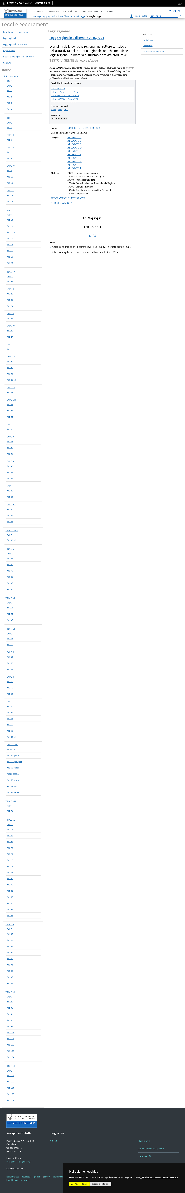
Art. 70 (10, 810)
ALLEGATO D (74, 147)
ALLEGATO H (74, 161)
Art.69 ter (11, 749)
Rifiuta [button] (84, 1184)
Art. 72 (10, 835)
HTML (53, 109)
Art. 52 (10, 583)
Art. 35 (10, 416)
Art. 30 (10, 367)
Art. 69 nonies (13, 786)
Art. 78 (10, 872)
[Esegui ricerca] (181, 15)
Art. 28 (10, 349)
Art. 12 (10, 195)
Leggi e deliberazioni (86, 11)
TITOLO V (10, 549)
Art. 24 (10, 306)
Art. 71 (10, 829)
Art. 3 (9, 102)
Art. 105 (10, 1075)
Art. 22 (10, 293)
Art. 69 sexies (13, 767)
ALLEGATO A (74, 137)
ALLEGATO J (74, 168)
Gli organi (53, 11)
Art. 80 (10, 884)
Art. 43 (10, 490)
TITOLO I (9, 81)
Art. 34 (10, 410)
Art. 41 (10, 472)
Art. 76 (10, 860)
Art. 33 (10, 404)
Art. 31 (10, 373)
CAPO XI (10, 461)
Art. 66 (10, 712)
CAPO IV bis (12, 744)
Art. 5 (9, 127)
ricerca (60, 16)
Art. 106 (10, 1081)
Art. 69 (10, 730)
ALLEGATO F (74, 154)
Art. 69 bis (11, 737)
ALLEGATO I (74, 165)
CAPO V (10, 190)
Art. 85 (10, 915)
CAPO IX (10, 424)
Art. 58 (10, 644)
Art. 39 (10, 453)
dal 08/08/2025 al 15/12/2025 (65, 95)
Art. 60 (10, 663)
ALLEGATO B (74, 141)
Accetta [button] (74, 1184)
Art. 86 (10, 934)
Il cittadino (107, 11)
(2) (94, 236)
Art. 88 (10, 946)
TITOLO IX (10, 819)
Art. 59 (10, 656)
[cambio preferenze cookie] (18, 1180)
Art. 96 (10, 1007)
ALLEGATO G (74, 158)
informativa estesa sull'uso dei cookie (161, 1177)
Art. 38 (10, 447)
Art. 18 (10, 250)
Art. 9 (9, 170)
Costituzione (148, 46)
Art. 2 (9, 96)
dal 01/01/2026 (58, 88)
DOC (66, 109)
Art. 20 (10, 263)
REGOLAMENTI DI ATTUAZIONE (68, 198)
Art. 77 (10, 866)
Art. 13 (10, 201)
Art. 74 (10, 847)
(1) (90, 236)
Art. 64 (10, 693)
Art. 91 (10, 964)
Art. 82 (10, 897)
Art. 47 (10, 521)
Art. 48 (10, 558)
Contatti (7, 62)
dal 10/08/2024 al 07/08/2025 (65, 99)
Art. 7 (9, 152)
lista (67, 16)
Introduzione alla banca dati (15, 32)
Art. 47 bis (11, 540)
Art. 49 (10, 564)
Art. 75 (10, 853)
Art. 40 (10, 466)
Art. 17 (10, 244)
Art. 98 (10, 1020)
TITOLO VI (10, 598)
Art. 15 (10, 226)
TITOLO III (10, 210)
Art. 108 (10, 1094)
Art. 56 (10, 620)
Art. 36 (10, 429)
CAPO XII (11, 486)
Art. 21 (10, 281)
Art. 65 (10, 706)
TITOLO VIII (11, 801)
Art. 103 (10, 1050)
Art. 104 (10, 1057)
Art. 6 (9, 139)
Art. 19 (10, 256)
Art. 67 (10, 718)
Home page (36, 16)
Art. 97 (10, 1014)
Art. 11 (10, 182)
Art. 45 (10, 509)
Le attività (67, 11)
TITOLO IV (10, 271)
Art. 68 (10, 724)
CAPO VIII (11, 399)
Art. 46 (10, 515)
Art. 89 (10, 952)
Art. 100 (10, 1032)
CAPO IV (11, 165)
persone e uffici (138, 16)
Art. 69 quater (13, 755)
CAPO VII (11, 387)
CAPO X (10, 436)
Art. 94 (10, 983)
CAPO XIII (11, 504)
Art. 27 (10, 336)
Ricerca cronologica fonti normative (19, 56)
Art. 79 (10, 878)
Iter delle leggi (148, 40)
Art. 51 (10, 576)
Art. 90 (10, 958)
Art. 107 (10, 1087)
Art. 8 (9, 158)
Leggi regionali (9, 38)
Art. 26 (10, 330)
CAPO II (10, 135)
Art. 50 (10, 570)
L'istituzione (38, 11)
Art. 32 (10, 392)
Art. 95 (10, 1001)
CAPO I (10, 85)
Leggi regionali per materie (15, 44)
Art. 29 (10, 361)
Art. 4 (9, 109)
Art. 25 (10, 318)
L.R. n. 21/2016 (11, 76)
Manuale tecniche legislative (153, 51)
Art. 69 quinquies (14, 761)
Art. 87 (10, 940)
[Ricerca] (164, 16)
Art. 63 (10, 687)
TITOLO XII (10, 1066)
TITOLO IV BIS (12, 530)
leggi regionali (49, 16)
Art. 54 (10, 607)
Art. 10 (10, 176)
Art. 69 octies (13, 780)
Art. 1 (9, 90)
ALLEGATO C (74, 144)
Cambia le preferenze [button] (100, 1184)
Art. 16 (10, 238)
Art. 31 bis (11, 379)
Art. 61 (10, 669)
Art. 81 (10, 890)
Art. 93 (10, 977)
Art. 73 (10, 841)
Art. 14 (10, 219)
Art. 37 (10, 441)
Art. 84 (10, 909)
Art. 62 (10, 681)
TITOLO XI (10, 992)
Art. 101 (10, 1038)
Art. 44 (10, 496)
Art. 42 (10, 478)
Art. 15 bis (11, 232)
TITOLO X (10, 924)
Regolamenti (9, 50)
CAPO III (10, 147)
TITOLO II (10, 118)
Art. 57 (10, 638)
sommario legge (78, 16)
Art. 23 (10, 299)
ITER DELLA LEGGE (61, 203)
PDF (60, 109)
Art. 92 (10, 970)
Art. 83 (10, 903)
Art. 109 (10, 1100)
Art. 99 (10, 1026)
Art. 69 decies (13, 792)
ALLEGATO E (74, 151)
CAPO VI (11, 356)
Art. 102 (10, 1044)
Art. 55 (10, 613)
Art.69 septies (13, 773)
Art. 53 (10, 589)
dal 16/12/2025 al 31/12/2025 (65, 92)
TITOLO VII (10, 629)
